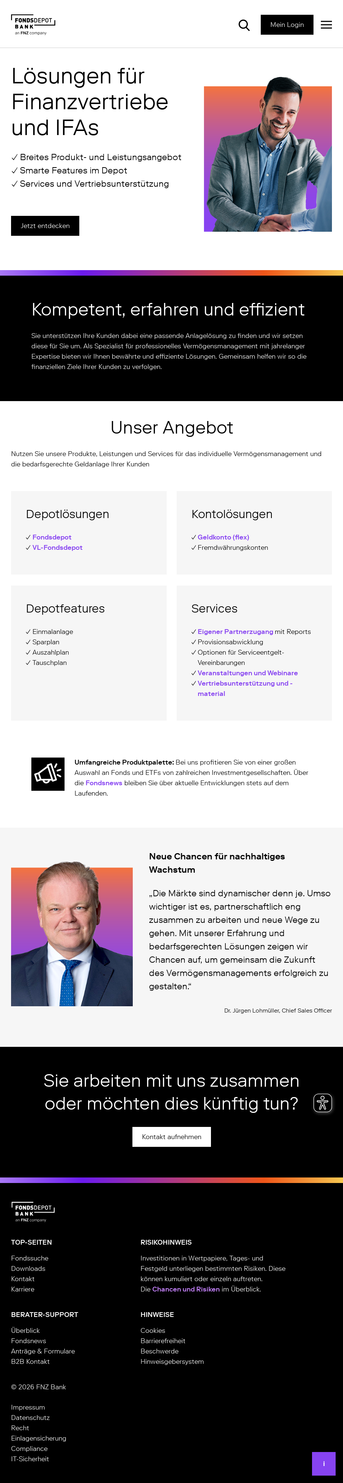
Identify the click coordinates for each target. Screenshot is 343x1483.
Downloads (28, 1269)
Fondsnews (104, 783)
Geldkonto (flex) (223, 537)
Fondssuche (29, 1258)
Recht (20, 1428)
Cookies (153, 1331)
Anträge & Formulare (43, 1351)
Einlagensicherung (38, 1438)
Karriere (22, 1289)
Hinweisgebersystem (172, 1362)
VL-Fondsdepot (57, 548)
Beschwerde (160, 1351)
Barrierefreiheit (163, 1341)
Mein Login (287, 25)
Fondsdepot (52, 537)
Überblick (25, 1331)
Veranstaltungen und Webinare (248, 673)
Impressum (28, 1407)
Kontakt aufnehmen (171, 1137)
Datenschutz (30, 1418)
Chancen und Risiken (186, 1289)
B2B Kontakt (30, 1362)
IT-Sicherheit (30, 1459)
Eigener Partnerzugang (236, 632)
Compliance (29, 1449)
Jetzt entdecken (45, 226)
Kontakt (23, 1279)
